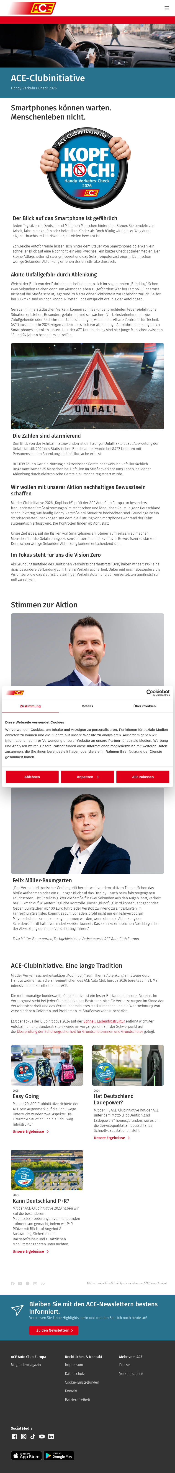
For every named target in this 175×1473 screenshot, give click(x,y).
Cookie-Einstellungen (82, 1382)
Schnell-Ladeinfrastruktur (104, 1021)
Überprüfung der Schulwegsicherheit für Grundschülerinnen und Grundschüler (80, 1031)
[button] (14, 1436)
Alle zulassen (143, 776)
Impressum (74, 1365)
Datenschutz (75, 1374)
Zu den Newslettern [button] (55, 1330)
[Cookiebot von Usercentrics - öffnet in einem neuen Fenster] (150, 693)
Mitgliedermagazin (26, 1365)
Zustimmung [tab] (30, 706)
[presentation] (47, 1096)
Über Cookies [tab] (145, 706)
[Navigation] (167, 8)
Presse (124, 1365)
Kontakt (71, 1391)
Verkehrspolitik (131, 1374)
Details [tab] (87, 706)
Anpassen (88, 776)
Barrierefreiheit (77, 1400)
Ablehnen (32, 776)
